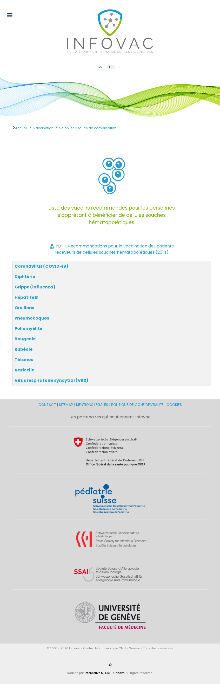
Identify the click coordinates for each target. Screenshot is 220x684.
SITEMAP (66, 404)
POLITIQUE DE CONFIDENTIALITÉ (137, 404)
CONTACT (47, 404)
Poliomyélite (28, 328)
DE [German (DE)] (100, 67)
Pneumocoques (32, 318)
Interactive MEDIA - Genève (104, 673)
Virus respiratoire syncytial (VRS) (51, 380)
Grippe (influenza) (35, 287)
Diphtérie (25, 277)
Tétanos (24, 360)
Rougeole (25, 339)
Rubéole (23, 349)
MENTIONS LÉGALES (92, 404)
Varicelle (24, 370)
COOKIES (174, 404)
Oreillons (24, 308)
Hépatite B (26, 297)
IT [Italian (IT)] (120, 67)
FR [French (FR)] (110, 67)
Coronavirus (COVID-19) (41, 266)
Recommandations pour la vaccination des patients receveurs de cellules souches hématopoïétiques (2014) (114, 249)
